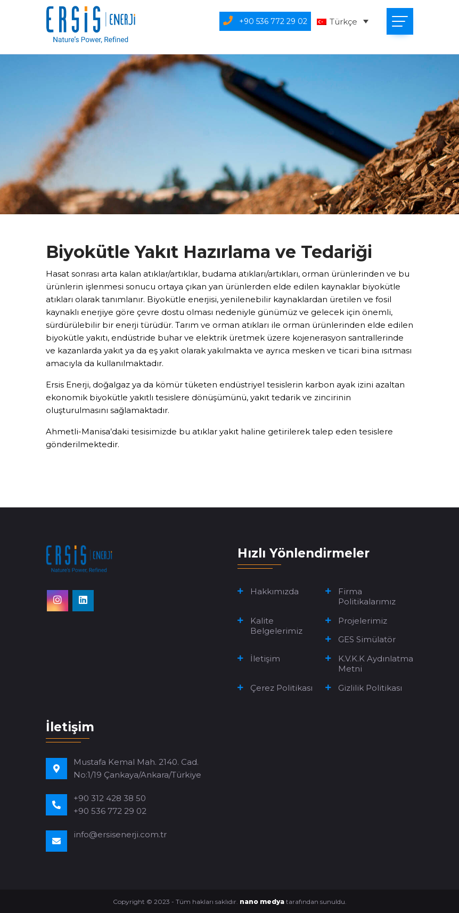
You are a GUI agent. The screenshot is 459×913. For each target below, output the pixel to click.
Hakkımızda (274, 591)
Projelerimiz (362, 621)
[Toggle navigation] (400, 21)
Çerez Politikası (281, 688)
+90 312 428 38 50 (109, 798)
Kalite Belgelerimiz (276, 626)
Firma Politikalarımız (367, 596)
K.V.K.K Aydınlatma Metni (375, 663)
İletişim (265, 658)
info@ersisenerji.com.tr (120, 834)
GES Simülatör (367, 639)
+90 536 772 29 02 (109, 811)
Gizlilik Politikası (370, 688)
